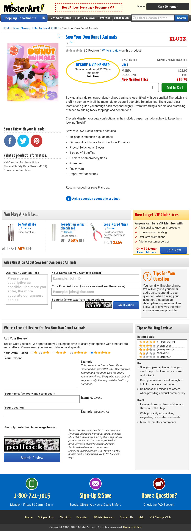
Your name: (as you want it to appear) (29, 393)
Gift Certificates (61, 18)
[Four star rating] (71, 353)
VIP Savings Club (160, 517)
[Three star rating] (54, 353)
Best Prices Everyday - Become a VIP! (88, 7)
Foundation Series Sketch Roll (72, 226)
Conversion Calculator (17, 170)
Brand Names (21, 28)
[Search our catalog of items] (181, 18)
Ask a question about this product (96, 198)
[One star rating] (32, 353)
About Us (65, 517)
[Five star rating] (92, 353)
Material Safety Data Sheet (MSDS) (25, 166)
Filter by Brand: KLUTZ (45, 28)
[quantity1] (152, 87)
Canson (68, 231)
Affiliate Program (103, 517)
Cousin (111, 228)
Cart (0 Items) (168, 6)
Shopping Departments (20, 18)
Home (29, 517)
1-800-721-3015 (32, 496)
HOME (6, 28)
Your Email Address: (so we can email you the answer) (88, 286)
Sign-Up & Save (85, 18)
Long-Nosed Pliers (116, 224)
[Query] (152, 17)
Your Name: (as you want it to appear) (77, 273)
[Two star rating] (40, 353)
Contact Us (126, 517)
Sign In (141, 6)
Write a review (111, 50)
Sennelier (26, 228)
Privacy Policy (132, 527)
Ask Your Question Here (22, 273)
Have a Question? (159, 496)
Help (141, 517)
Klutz (72, 42)
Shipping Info (46, 517)
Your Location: (14, 407)
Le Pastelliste (27, 224)
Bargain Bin (121, 18)
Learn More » (146, 252)
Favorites (104, 18)
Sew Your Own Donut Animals (91, 37)
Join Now (92, 76)
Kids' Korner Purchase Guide (21, 162)
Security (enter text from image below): (78, 299)
